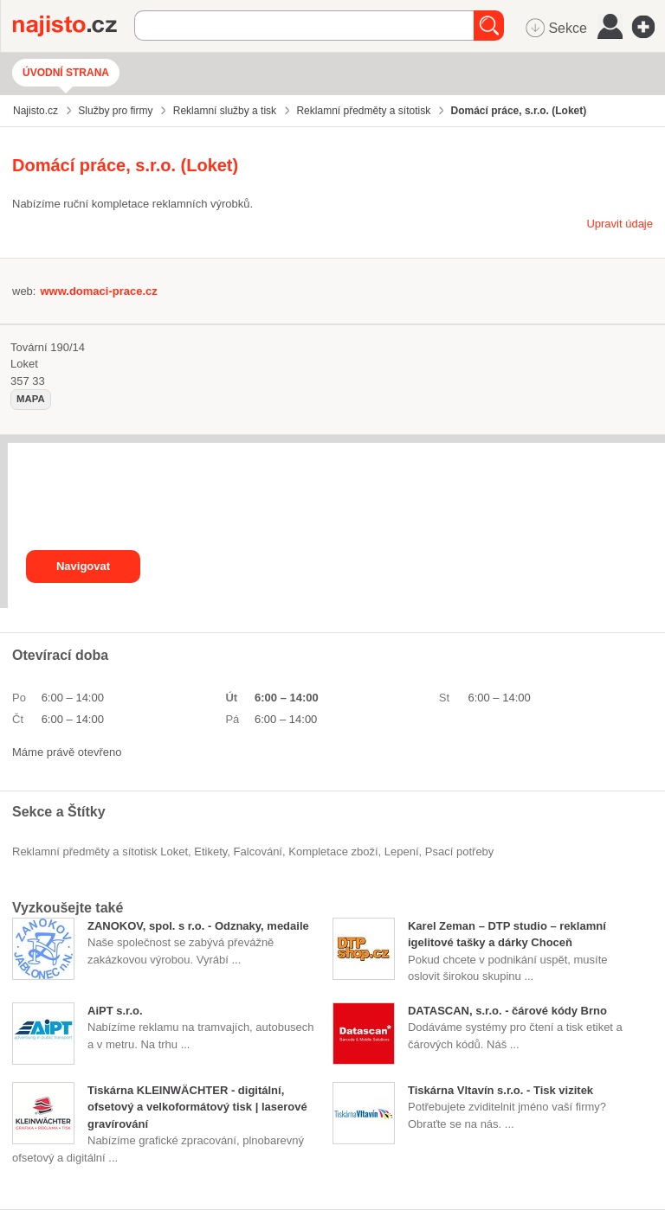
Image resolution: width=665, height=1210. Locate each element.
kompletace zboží (333, 851)
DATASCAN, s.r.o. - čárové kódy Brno (507, 1010)
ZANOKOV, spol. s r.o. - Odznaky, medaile (198, 925)
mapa (30, 399)
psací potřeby (459, 851)
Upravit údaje (619, 223)
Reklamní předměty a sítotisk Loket (100, 851)
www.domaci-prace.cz (98, 291)
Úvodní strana (66, 73)
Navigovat (83, 566)
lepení (401, 851)
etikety (210, 851)
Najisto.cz (73, 26)
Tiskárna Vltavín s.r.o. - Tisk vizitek (500, 1090)
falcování (258, 851)
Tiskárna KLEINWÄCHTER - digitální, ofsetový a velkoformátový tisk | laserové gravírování (197, 1107)
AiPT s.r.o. (115, 1010)
